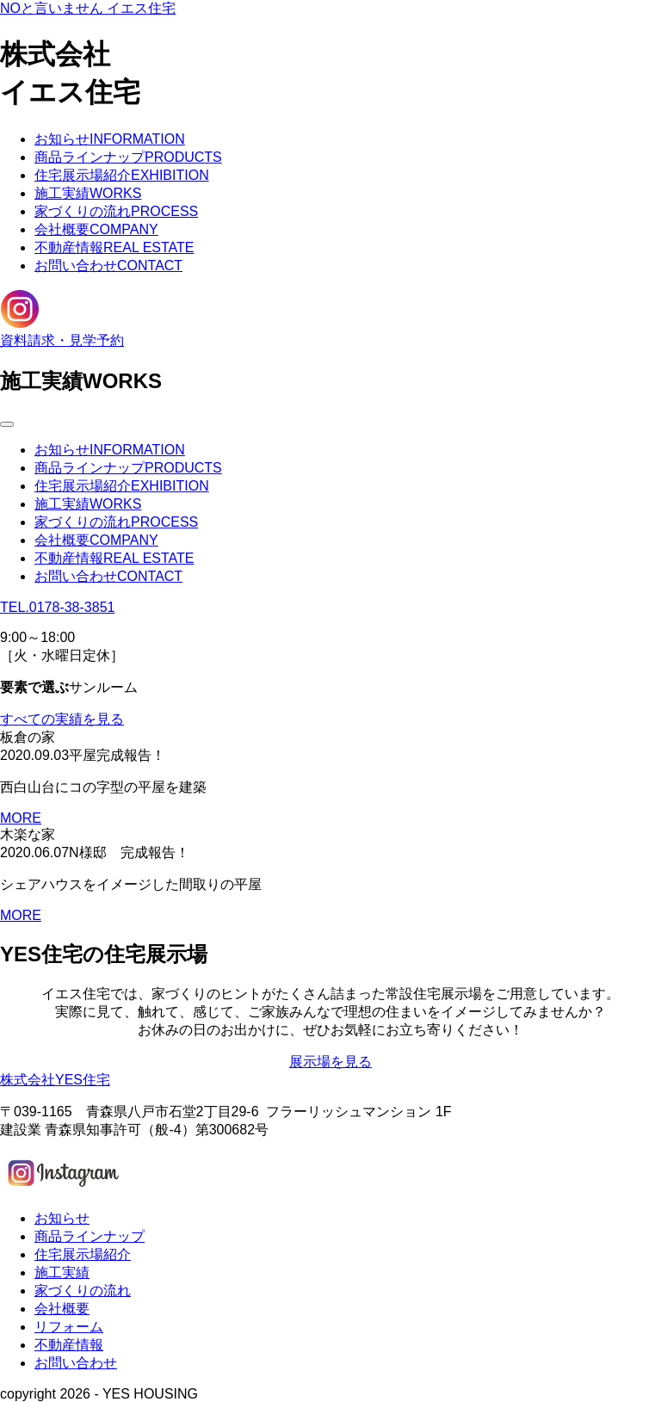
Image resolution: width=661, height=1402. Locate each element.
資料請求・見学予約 (62, 340)
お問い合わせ (108, 265)
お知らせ (109, 139)
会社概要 (96, 229)
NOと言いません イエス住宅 (88, 8)
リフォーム (68, 1326)
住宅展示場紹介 (121, 175)
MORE (20, 818)
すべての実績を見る (62, 719)
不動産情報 (114, 247)
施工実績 (87, 193)
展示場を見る (330, 1061)
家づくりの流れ (116, 211)
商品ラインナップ (128, 157)
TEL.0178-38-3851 (57, 607)
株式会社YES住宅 (55, 1079)
